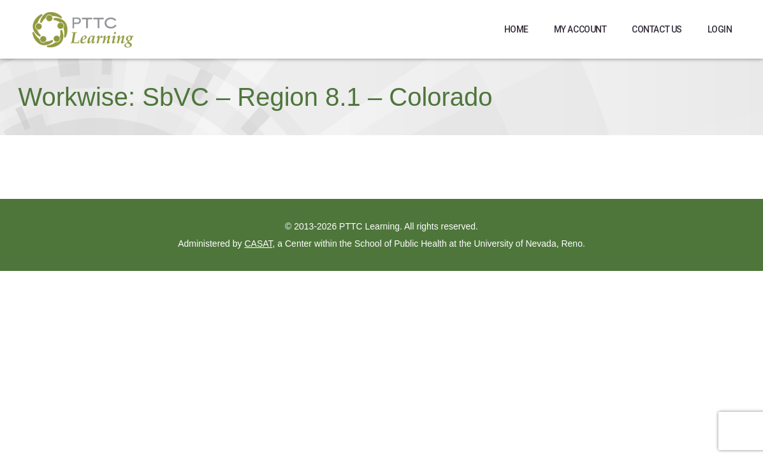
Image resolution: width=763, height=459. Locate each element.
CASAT (258, 243)
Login (720, 29)
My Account (580, 29)
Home (516, 29)
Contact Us (657, 29)
